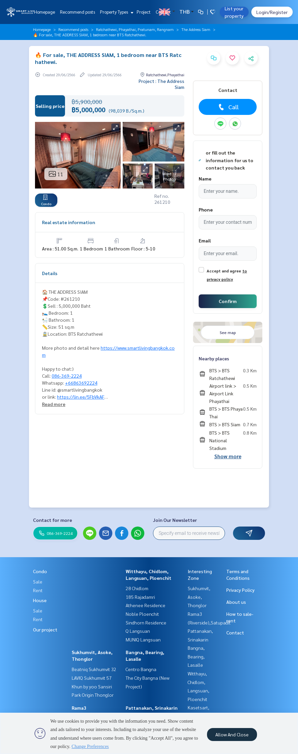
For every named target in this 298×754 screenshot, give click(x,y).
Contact (163, 12)
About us (236, 602)
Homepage (44, 12)
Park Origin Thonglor (93, 695)
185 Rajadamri (140, 597)
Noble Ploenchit (142, 614)
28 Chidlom (137, 588)
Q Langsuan (138, 631)
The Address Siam (195, 29)
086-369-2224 (67, 376)
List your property (234, 12)
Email (205, 240)
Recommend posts (77, 12)
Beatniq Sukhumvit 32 (94, 669)
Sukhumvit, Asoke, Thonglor (199, 596)
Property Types (116, 12)
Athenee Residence (145, 605)
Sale (37, 581)
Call (228, 107)
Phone (206, 209)
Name (205, 179)
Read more (53, 404)
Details (49, 273)
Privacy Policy (240, 590)
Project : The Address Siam (161, 84)
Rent (38, 590)
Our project (45, 629)
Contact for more (52, 520)
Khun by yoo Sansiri (92, 686)
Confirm (228, 301)
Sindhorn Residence (146, 622)
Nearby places (214, 358)
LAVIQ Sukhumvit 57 (92, 678)
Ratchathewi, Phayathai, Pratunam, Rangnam (135, 29)
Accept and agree (224, 270)
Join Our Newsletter (175, 520)
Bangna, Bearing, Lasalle (196, 656)
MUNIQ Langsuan (143, 639)
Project (144, 12)
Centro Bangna (141, 669)
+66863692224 (81, 383)
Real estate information (68, 222)
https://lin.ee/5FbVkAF (80, 397)
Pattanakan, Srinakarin (152, 708)
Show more (227, 456)
